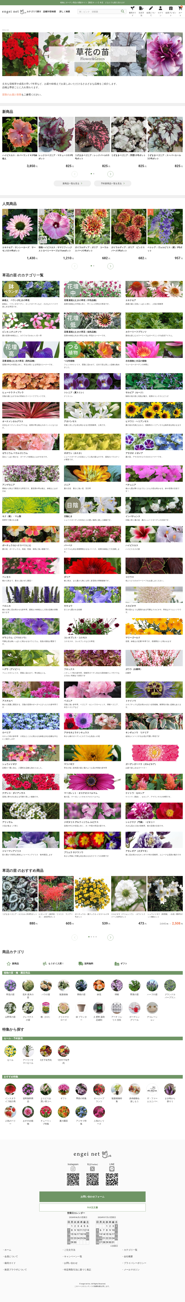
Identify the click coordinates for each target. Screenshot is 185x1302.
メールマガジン (132, 1269)
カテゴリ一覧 (130, 1250)
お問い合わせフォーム (92, 1196)
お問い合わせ (71, 1263)
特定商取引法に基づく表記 (77, 1269)
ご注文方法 (69, 1250)
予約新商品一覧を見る (113, 183)
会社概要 (128, 1256)
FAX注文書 (92, 1207)
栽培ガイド (10, 1263)
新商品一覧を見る (72, 183)
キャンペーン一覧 (73, 1256)
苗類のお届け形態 (11, 94)
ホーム (7, 1250)
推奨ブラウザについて (15, 1269)
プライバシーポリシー (135, 1263)
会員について (11, 1256)
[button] (110, 174)
